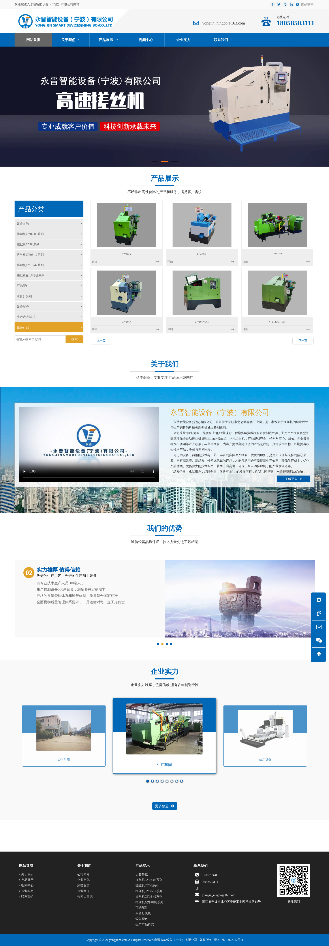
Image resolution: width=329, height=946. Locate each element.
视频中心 (26, 885)
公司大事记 (85, 896)
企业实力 (26, 891)
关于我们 (26, 874)
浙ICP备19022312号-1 (228, 940)
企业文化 (83, 880)
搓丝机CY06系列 (49, 244)
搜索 (74, 339)
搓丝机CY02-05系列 (49, 234)
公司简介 (83, 874)
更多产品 (49, 327)
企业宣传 (83, 891)
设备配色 (49, 307)
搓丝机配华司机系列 (49, 275)
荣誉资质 (83, 885)
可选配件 (49, 286)
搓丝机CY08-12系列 (49, 255)
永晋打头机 (49, 296)
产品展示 (26, 880)
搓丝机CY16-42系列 (49, 265)
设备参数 (49, 224)
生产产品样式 (49, 317)
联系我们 (26, 896)
